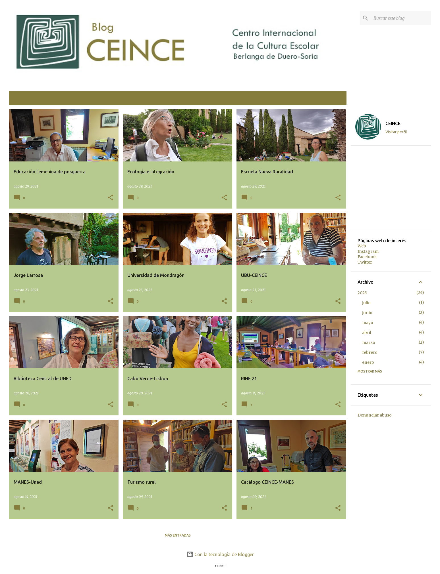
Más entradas (178, 535)
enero (368, 362)
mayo (367, 322)
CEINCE (392, 123)
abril (366, 332)
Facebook (367, 256)
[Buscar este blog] (401, 18)
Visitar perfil (396, 132)
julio (366, 302)
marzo (368, 342)
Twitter (365, 262)
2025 (362, 292)
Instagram (368, 251)
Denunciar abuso (375, 415)
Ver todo (333, 98)
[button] (110, 198)
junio (367, 312)
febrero (369, 352)
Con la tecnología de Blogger (220, 554)
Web (362, 246)
